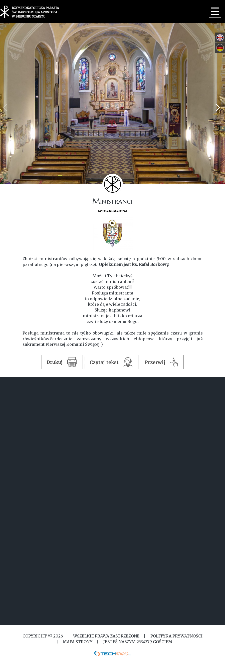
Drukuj (62, 362)
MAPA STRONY (77, 641)
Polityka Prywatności (175, 635)
